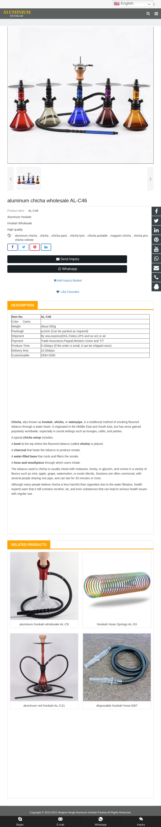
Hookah (50, 21)
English (124, 3)
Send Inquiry (67, 265)
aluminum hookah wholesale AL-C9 (44, 630)
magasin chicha (120, 241)
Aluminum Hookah (70, 21)
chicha (44, 241)
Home (36, 21)
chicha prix (141, 241)
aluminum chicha (26, 241)
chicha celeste (24, 246)
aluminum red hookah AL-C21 (44, 711)
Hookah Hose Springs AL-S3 (117, 630)
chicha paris (59, 241)
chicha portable (98, 241)
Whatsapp (67, 275)
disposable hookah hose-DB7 (117, 711)
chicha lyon (77, 241)
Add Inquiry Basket (68, 286)
